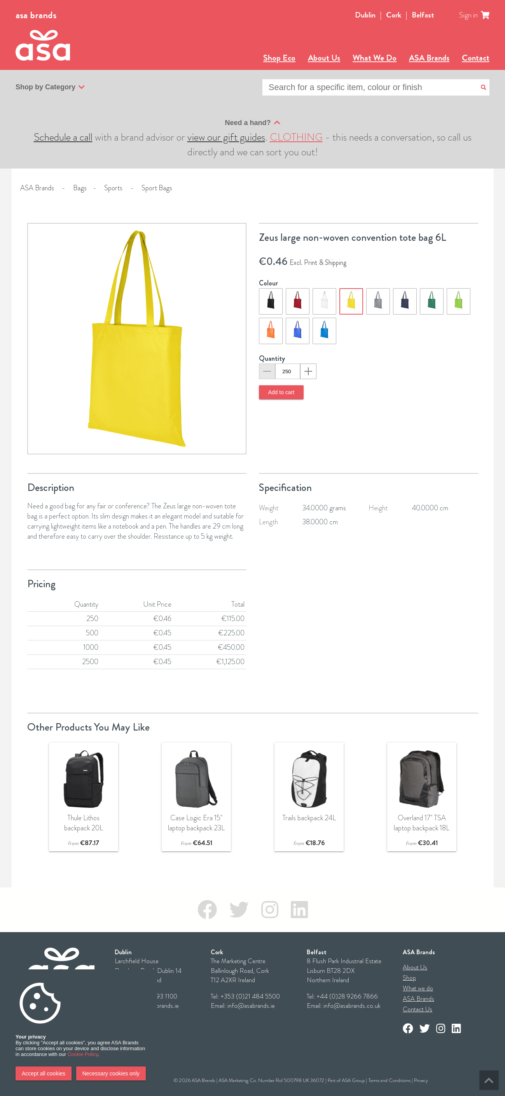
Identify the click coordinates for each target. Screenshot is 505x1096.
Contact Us (417, 1009)
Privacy (421, 1080)
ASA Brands (429, 58)
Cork (393, 15)
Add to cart (281, 392)
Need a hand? (252, 123)
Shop (409, 977)
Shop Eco (279, 58)
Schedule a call (63, 137)
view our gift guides (226, 137)
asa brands (36, 15)
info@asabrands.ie (251, 1005)
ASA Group (353, 1080)
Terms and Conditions (389, 1080)
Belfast (423, 15)
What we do (418, 988)
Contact (475, 58)
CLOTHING (296, 137)
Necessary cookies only (111, 1073)
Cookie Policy (83, 1054)
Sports (113, 188)
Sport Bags (157, 188)
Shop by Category (50, 87)
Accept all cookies (43, 1073)
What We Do (375, 58)
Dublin (365, 15)
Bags (80, 188)
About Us (324, 58)
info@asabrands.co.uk (352, 1005)
